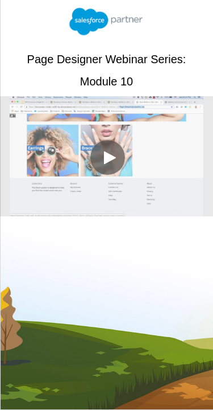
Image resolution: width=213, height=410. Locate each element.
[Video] (106, 156)
